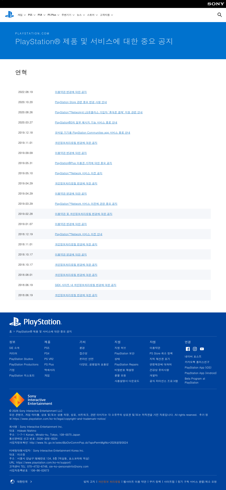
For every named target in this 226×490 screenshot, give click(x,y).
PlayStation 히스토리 (21, 375)
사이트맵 (169, 481)
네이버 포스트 (193, 356)
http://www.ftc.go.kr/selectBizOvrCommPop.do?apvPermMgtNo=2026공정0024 (79, 442)
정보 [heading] (12, 342)
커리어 (13, 353)
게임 (20, 15)
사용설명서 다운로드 (127, 381)
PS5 (30, 15)
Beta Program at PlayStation (195, 380)
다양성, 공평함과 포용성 (94, 364)
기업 (12, 370)
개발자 (154, 375)
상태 (117, 359)
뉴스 (79, 15)
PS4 (40, 15)
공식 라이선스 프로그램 (164, 381)
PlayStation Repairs (126, 364)
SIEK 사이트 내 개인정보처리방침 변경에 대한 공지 (85, 285)
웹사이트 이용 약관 (134, 481)
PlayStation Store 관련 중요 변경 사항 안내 (81, 102)
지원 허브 (120, 348)
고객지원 (105, 15)
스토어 (90, 15)
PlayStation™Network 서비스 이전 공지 (78, 173)
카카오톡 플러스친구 (197, 362)
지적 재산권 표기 (160, 359)
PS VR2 (49, 359)
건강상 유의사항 (159, 370)
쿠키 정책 (155, 481)
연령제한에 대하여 (161, 364)
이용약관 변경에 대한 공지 (71, 92)
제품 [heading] (47, 342)
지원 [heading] (118, 342)
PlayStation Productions (23, 364)
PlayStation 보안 (124, 353)
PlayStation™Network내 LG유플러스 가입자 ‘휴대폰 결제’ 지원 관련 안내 (99, 112)
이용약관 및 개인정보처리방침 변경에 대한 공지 (83, 214)
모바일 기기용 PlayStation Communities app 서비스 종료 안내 (92, 132)
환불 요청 (120, 375)
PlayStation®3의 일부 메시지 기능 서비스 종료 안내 (86, 122)
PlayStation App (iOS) (198, 367)
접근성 (83, 353)
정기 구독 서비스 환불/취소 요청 (197, 481)
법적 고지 (89, 481)
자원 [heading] (153, 342)
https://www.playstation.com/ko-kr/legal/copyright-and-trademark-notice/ (59, 418)
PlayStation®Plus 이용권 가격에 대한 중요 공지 (83, 163)
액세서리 (49, 370)
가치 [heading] (82, 342)
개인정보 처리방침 (109, 481)
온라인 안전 (86, 359)
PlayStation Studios (21, 359)
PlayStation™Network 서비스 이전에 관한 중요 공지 (86, 203)
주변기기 (66, 15)
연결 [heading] (188, 342)
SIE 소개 (14, 348)
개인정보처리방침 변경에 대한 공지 (76, 142)
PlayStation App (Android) (201, 373)
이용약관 (155, 348)
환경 (82, 348)
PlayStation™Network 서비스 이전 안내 (78, 234)
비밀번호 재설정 (124, 370)
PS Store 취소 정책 (161, 353)
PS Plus (52, 15)
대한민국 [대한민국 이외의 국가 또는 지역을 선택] (21, 482)
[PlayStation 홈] (9, 15)
